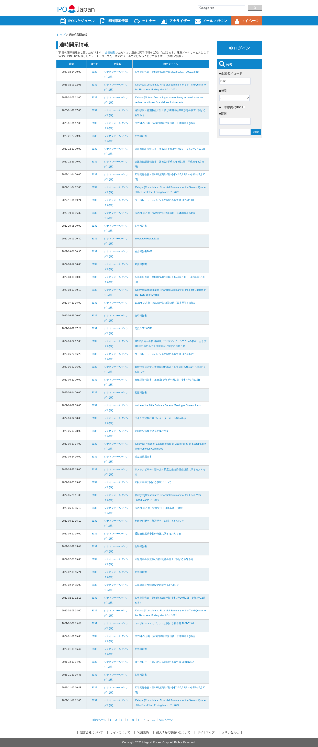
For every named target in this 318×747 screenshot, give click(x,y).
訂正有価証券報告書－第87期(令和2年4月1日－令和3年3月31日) (170, 148)
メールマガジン (211, 21)
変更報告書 (141, 136)
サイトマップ (206, 732)
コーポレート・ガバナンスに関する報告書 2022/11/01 (164, 200)
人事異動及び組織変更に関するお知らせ (157, 585)
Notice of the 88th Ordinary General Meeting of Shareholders (168, 405)
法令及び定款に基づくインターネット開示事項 (160, 418)
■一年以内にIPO (232, 107)
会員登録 (110, 52)
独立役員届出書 (143, 456)
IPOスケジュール (78, 21)
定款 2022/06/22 (143, 328)
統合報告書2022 (143, 251)
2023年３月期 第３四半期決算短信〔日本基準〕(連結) (165, 123)
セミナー (145, 21)
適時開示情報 (114, 21)
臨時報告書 (141, 315)
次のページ (165, 719)
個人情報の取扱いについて (173, 732)
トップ (60, 34)
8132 (94, 71)
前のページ (99, 719)
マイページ (247, 21)
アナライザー (175, 21)
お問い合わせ (230, 732)
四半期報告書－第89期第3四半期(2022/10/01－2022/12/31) (167, 71)
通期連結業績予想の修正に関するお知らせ (158, 533)
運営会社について (91, 732)
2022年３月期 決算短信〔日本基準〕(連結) (159, 508)
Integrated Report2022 (147, 238)
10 (153, 719)
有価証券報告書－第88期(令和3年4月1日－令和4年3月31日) (167, 379)
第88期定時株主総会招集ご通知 (152, 431)
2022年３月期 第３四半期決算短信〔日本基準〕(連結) (165, 636)
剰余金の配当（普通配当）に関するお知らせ (159, 520)
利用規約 (143, 732)
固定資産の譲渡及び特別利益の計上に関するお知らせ (164, 559)
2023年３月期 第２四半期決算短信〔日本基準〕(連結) (165, 213)
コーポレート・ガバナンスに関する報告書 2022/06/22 (164, 354)
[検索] (221, 8)
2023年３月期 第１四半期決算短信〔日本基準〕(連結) (165, 302)
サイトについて (120, 732)
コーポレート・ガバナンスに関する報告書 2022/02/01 (164, 623)
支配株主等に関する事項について (153, 482)
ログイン (239, 48)
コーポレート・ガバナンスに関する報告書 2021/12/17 (164, 661)
